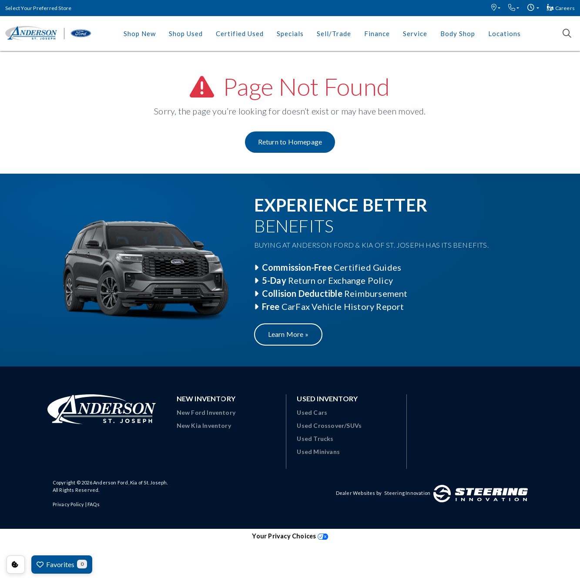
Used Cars (312, 412)
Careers (561, 8)
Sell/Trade (334, 33)
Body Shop (457, 33)
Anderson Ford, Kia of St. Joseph (130, 482)
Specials (290, 33)
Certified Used (240, 33)
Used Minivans (318, 451)
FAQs (93, 504)
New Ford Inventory (206, 412)
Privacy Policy (68, 504)
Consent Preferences (16, 564)
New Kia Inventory (204, 425)
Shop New (140, 33)
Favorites (62, 564)
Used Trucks (315, 438)
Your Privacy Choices (290, 536)
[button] (495, 8)
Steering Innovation (407, 493)
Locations (504, 33)
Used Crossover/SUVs (329, 425)
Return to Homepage (290, 142)
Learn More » (288, 334)
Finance (377, 33)
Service (415, 33)
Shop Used (186, 33)
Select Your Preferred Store (38, 8)
